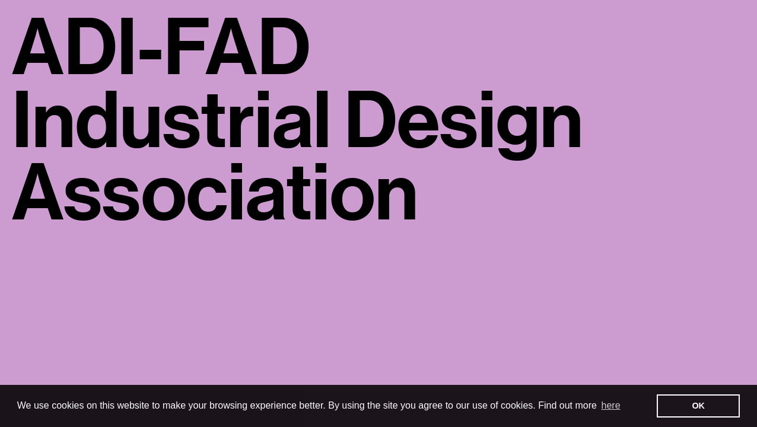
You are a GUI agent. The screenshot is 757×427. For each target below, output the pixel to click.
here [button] (611, 405)
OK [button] (698, 405)
